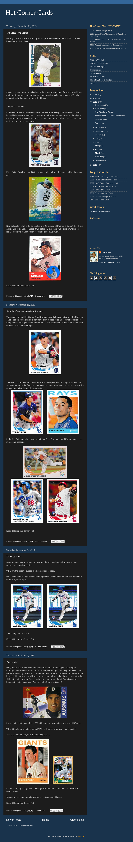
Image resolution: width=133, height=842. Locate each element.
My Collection (95, 73)
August (98, 135)
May (97, 146)
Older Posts (77, 819)
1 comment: (40, 296)
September (100, 131)
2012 (95, 165)
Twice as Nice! (13, 556)
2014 (95, 98)
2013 (95, 102)
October (98, 127)
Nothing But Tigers (97, 67)
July (97, 138)
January (98, 160)
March (98, 153)
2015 (95, 95)
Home (45, 819)
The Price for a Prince (17, 32)
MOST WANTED (97, 60)
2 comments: (40, 811)
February (99, 157)
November (99, 109)
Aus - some (12, 662)
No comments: (41, 541)
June (97, 142)
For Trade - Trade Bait (99, 63)
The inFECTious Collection (101, 80)
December (99, 105)
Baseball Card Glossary (100, 211)
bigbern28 (106, 252)
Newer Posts (13, 819)
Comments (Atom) (25, 825)
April (97, 149)
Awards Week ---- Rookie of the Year (24, 311)
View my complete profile (109, 262)
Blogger (81, 836)
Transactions (95, 70)
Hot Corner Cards (29, 12)
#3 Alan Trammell (97, 77)
